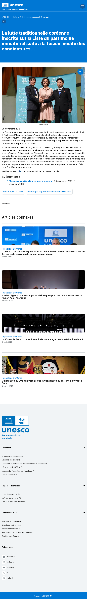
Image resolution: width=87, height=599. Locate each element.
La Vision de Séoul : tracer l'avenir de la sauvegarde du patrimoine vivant (42, 339)
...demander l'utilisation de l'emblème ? (18, 471)
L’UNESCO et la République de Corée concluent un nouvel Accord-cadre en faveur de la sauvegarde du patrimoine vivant (43, 252)
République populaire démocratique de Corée (49, 191)
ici (18, 171)
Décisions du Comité (10, 536)
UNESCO (5, 17)
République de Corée (13, 191)
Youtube (8, 567)
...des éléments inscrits (11, 494)
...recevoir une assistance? (13, 456)
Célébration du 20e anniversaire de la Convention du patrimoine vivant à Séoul (42, 382)
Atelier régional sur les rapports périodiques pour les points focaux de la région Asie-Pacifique (42, 296)
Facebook (9, 557)
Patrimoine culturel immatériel (15, 9)
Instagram (8, 562)
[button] (4, 22)
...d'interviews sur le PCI (11, 498)
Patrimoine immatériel (31, 17)
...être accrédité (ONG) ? (12, 467)
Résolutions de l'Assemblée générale (17, 532)
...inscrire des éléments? (11, 460)
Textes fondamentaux (11, 529)
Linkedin (8, 578)
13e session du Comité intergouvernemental (31, 181)
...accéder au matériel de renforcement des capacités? (24, 463)
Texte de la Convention (11, 521)
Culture (16, 17)
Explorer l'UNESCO (43, 596)
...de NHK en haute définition (13, 502)
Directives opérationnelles (12, 525)
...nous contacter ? (9, 475)
